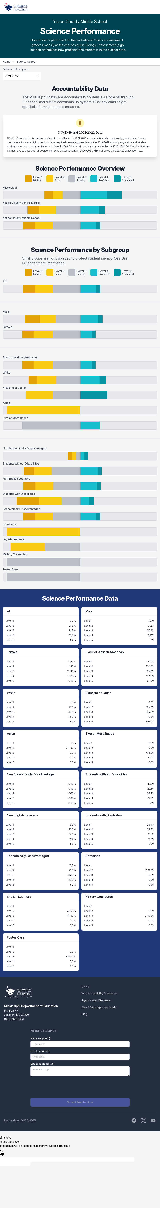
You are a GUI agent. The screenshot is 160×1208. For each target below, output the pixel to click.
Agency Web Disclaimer (96, 1000)
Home (6, 61)
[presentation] (56, 1087)
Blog (84, 1014)
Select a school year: (15, 69)
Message (42, 1063)
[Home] (15, 7)
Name (40, 1038)
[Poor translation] (2, 1152)
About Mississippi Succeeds (98, 1007)
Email (39, 1051)
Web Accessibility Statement (99, 993)
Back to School (26, 61)
